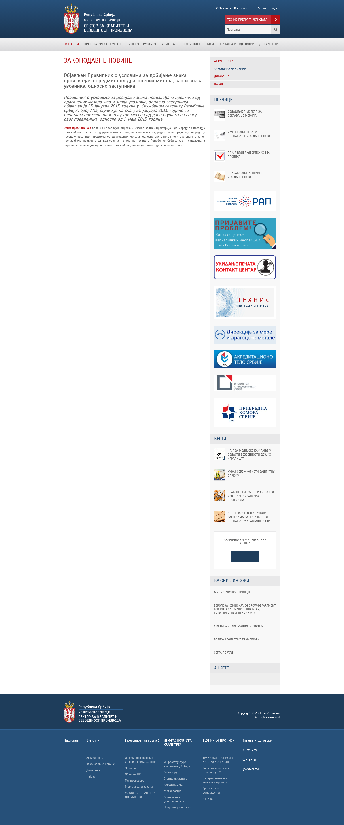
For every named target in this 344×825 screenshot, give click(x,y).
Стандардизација (175, 778)
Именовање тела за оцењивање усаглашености (249, 134)
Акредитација (173, 785)
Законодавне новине (100, 764)
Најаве (90, 776)
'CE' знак (208, 799)
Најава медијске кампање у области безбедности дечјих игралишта (249, 454)
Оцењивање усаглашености (174, 799)
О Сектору (170, 772)
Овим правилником (77, 128)
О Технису (249, 750)
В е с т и (72, 44)
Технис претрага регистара (247, 19)
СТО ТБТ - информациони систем (238, 626)
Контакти (249, 759)
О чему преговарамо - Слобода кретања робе (140, 760)
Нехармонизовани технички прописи (215, 780)
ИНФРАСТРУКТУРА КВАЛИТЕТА (152, 44)
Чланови (131, 768)
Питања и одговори (237, 44)
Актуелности (95, 758)
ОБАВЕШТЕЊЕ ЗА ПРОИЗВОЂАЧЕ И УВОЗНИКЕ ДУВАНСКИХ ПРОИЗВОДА (251, 496)
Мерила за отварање (139, 787)
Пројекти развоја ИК (177, 807)
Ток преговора (134, 780)
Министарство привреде (232, 592)
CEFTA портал (223, 652)
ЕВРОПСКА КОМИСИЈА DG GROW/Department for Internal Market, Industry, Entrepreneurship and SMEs (245, 609)
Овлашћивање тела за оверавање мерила (245, 113)
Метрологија (172, 791)
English (275, 8)
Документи (268, 44)
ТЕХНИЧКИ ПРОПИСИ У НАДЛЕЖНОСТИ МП (218, 760)
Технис (114, 18)
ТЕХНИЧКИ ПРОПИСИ (198, 44)
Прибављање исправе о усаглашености (245, 175)
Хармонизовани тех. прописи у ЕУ (216, 770)
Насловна (71, 740)
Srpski (262, 8)
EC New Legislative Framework (236, 639)
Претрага (275, 29)
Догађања (93, 770)
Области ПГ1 (133, 774)
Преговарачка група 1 (102, 44)
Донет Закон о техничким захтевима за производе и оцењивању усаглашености (249, 517)
